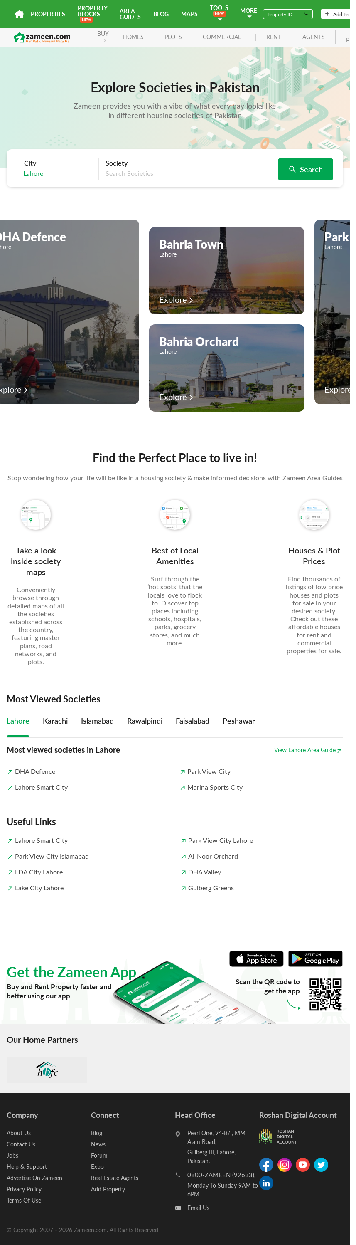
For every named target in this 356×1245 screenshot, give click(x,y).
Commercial (222, 37)
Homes (133, 37)
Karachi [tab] (55, 720)
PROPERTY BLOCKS (92, 13)
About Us (19, 1133)
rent (273, 37)
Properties (48, 14)
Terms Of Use (24, 1200)
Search (305, 169)
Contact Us (21, 1144)
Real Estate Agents (114, 1178)
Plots (173, 37)
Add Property (108, 1189)
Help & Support (27, 1167)
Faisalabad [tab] (192, 720)
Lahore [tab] (18, 720)
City (30, 163)
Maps (189, 14)
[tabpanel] (175, 767)
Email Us (198, 1208)
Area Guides (130, 14)
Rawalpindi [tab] (144, 720)
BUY (103, 36)
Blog (161, 14)
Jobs (12, 1155)
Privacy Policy (24, 1189)
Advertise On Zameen (34, 1178)
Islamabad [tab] (97, 720)
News (98, 1144)
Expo (97, 1167)
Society (117, 163)
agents (313, 37)
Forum (99, 1155)
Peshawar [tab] (239, 720)
